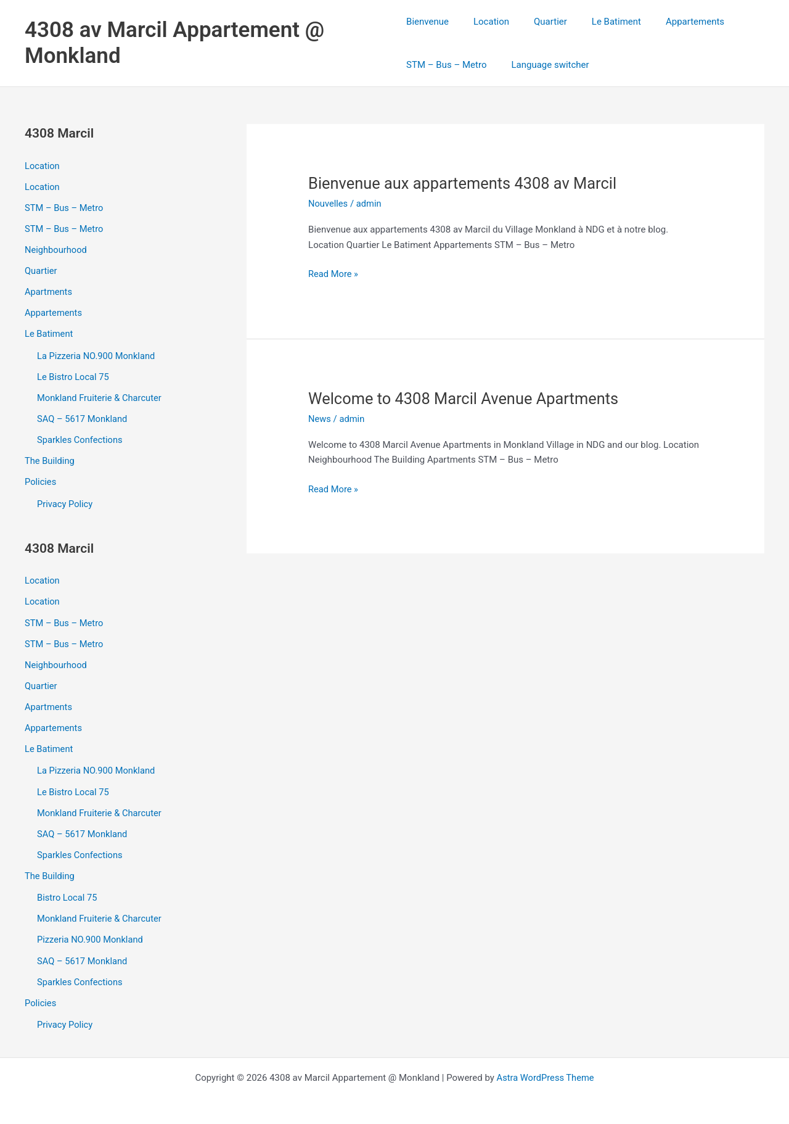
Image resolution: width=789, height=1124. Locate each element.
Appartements (670, 21)
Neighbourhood (56, 249)
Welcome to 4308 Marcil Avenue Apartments (467, 398)
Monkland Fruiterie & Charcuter (100, 395)
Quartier (538, 21)
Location (485, 21)
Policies (41, 478)
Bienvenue (427, 21)
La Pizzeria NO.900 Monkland (97, 354)
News (320, 418)
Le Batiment (598, 21)
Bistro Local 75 (68, 890)
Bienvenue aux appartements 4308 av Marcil (466, 183)
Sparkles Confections (81, 437)
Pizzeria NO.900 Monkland (91, 932)
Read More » (333, 274)
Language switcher (544, 64)
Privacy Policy (65, 500)
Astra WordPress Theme (545, 1069)
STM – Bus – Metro (446, 64)
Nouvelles (328, 203)
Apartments (49, 290)
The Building (50, 457)
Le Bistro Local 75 (73, 374)
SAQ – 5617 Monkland (83, 416)
